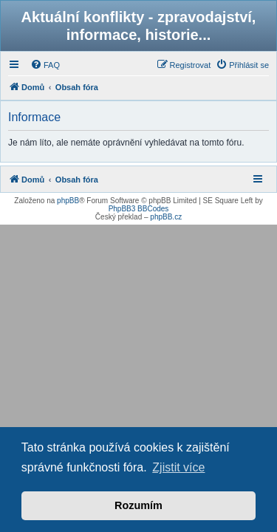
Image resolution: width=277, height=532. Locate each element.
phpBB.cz (166, 217)
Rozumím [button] (138, 505)
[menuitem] (45, 65)
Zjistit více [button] (178, 467)
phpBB (68, 201)
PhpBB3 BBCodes (139, 209)
